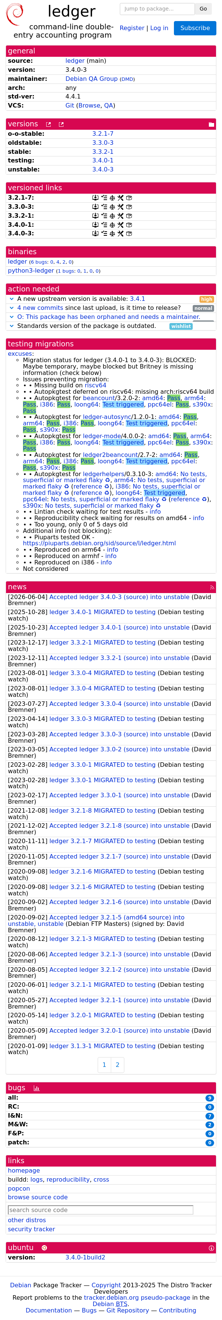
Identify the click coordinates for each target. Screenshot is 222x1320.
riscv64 (95, 385)
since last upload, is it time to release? (111, 308)
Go (203, 9)
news (17, 587)
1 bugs (66, 271)
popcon (19, 1188)
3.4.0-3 (103, 169)
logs (36, 1179)
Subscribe (195, 28)
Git (69, 105)
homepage (24, 1170)
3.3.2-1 (103, 151)
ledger (75, 60)
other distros (27, 1220)
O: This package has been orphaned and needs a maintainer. (109, 316)
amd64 (152, 398)
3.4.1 (137, 298)
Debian (21, 1285)
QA (108, 105)
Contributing (177, 1310)
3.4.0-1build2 (85, 1257)
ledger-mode (102, 436)
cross (101, 1179)
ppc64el (160, 404)
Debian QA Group (91, 78)
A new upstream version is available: (111, 299)
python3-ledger (31, 270)
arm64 (194, 398)
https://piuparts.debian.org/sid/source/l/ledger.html (99, 543)
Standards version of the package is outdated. (100, 326)
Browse (89, 105)
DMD (127, 79)
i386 (46, 404)
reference (88, 486)
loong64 (86, 404)
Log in (159, 27)
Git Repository (128, 1310)
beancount (99, 398)
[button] (12, 298)
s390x (202, 404)
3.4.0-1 (103, 160)
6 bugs (39, 262)
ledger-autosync (107, 416)
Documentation (49, 1310)
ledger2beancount (110, 454)
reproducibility (68, 1179)
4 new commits (40, 307)
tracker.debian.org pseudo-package (137, 1297)
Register (132, 27)
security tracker (31, 1229)
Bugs (89, 1310)
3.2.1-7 (103, 133)
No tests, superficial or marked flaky (105, 499)
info (155, 511)
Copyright (106, 1285)
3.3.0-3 (103, 142)
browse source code (38, 1197)
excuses (20, 353)
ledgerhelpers (103, 474)
